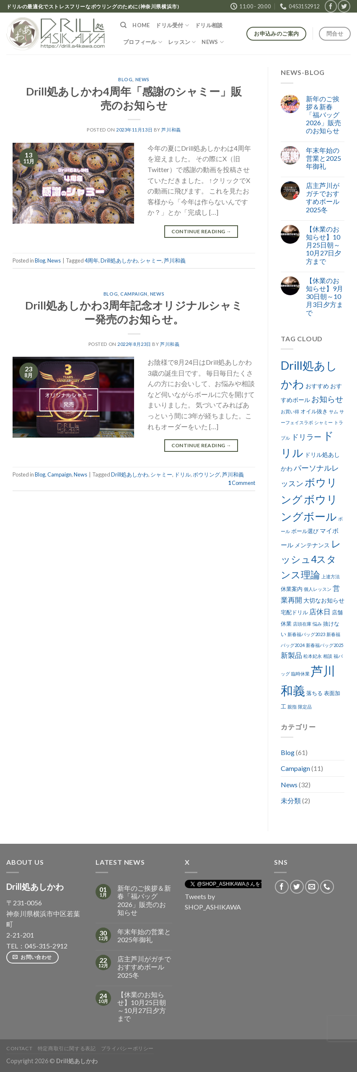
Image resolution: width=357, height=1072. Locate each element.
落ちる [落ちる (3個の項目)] (314, 693)
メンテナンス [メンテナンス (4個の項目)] (312, 545)
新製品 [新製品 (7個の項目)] (291, 655)
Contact (19, 1048)
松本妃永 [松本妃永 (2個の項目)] (312, 656)
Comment (241, 482)
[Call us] (327, 887)
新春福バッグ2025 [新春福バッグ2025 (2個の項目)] (325, 645)
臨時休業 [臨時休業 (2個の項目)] (300, 673)
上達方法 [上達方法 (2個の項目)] (330, 576)
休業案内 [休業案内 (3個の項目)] (292, 589)
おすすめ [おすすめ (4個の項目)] (317, 385)
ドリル (182, 474)
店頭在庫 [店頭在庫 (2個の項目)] (302, 623)
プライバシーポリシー (127, 1048)
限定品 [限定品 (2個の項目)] (305, 706)
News (142, 79)
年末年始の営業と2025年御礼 (323, 158)
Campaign (133, 293)
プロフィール (142, 42)
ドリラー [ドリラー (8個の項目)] (306, 436)
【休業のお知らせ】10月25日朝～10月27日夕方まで (323, 245)
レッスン (182, 42)
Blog (125, 79)
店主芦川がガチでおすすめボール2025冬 (322, 197)
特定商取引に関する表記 (67, 1048)
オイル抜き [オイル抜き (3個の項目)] (314, 411)
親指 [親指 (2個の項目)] (292, 706)
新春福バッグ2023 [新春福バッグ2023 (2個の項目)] (306, 634)
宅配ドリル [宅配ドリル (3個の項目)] (294, 612)
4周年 (91, 260)
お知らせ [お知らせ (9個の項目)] (327, 399)
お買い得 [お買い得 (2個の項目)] (290, 411)
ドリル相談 (208, 25)
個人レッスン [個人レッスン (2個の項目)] (317, 589)
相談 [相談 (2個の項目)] (327, 656)
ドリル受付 (172, 25)
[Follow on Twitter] (344, 6)
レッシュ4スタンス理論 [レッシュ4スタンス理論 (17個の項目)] (311, 559)
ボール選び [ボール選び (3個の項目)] (304, 531)
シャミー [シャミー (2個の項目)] (323, 422)
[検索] (123, 25)
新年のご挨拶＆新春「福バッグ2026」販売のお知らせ (323, 115)
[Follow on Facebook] (331, 6)
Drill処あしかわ (119, 260)
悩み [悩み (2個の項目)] (317, 623)
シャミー (151, 260)
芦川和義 (171, 129)
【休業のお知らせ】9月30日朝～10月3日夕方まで (324, 296)
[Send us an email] (312, 887)
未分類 (291, 800)
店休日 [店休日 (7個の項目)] (320, 611)
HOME (141, 25)
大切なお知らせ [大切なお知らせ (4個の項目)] (323, 600)
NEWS (212, 42)
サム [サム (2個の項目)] (333, 411)
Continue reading (201, 231)
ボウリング (206, 474)
